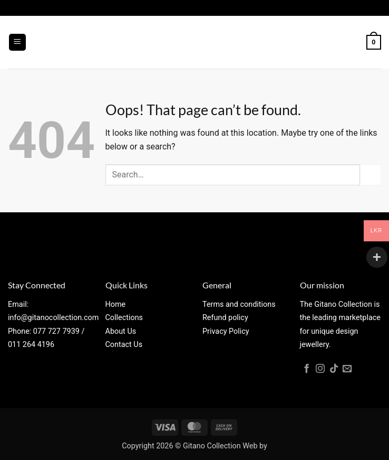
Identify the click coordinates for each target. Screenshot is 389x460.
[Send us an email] (347, 369)
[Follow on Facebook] (306, 369)
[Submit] (370, 174)
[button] (17, 42)
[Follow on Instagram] (320, 369)
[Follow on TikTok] (333, 369)
